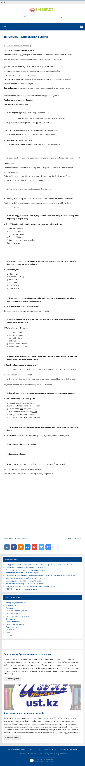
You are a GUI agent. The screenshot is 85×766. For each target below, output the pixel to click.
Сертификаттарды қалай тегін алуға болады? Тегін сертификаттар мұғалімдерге (40, 575)
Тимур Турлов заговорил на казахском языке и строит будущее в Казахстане (39, 565)
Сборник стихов (49, 749)
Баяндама (10, 608)
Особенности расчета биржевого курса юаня (26, 567)
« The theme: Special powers (16, 539)
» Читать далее (12, 679)
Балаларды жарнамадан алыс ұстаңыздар (24, 581)
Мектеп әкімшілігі (13, 613)
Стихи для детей (13, 622)
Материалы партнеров (68, 749)
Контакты (21, 754)
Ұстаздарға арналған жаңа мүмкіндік (22, 573)
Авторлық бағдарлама (15, 603)
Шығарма (10, 630)
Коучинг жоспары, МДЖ (16, 611)
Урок (30, 749)
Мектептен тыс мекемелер (17, 616)
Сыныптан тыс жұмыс (15, 624)
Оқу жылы (10, 619)
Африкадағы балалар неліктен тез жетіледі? (25, 584)
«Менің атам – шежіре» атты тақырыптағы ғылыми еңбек (30, 586)
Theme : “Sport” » (74, 539)
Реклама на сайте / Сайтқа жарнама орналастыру (48, 754)
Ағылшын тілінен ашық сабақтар (18, 46)
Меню (3, 2)
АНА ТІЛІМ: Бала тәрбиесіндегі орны (21, 589)
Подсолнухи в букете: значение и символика (25, 570)
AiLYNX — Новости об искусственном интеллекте (45, 761)
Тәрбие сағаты (12, 627)
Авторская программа (16, 749)
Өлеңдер (10, 635)
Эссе (8, 633)
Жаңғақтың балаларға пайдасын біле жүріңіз (25, 578)
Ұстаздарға (11, 605)
